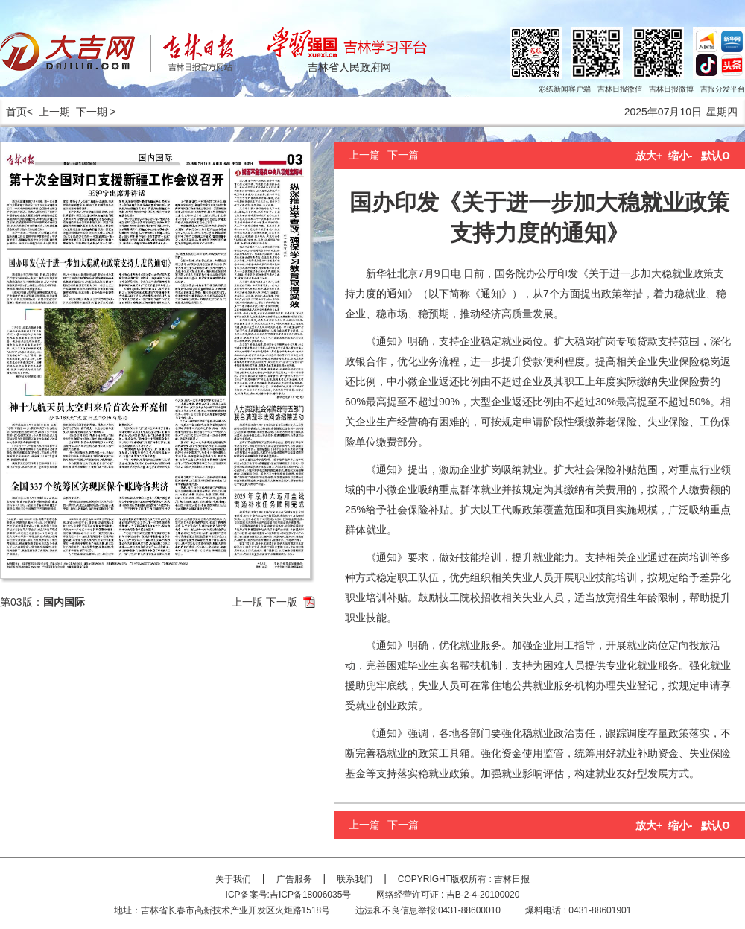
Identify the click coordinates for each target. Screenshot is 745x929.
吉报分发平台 (722, 89)
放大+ (648, 156)
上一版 (247, 602)
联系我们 (354, 879)
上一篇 (364, 155)
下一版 (281, 602)
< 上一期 (48, 112)
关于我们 (233, 879)
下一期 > (96, 112)
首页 (13, 112)
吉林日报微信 (619, 89)
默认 (715, 156)
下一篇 (403, 155)
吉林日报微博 (671, 89)
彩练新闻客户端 (565, 89)
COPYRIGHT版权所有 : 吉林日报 (464, 879)
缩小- (680, 156)
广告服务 (294, 879)
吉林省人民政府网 (349, 67)
